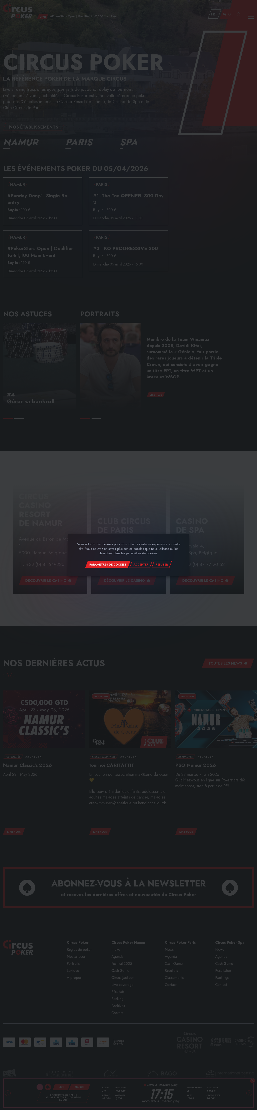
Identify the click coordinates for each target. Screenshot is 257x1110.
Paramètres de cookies (107, 565)
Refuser (162, 565)
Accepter (141, 565)
